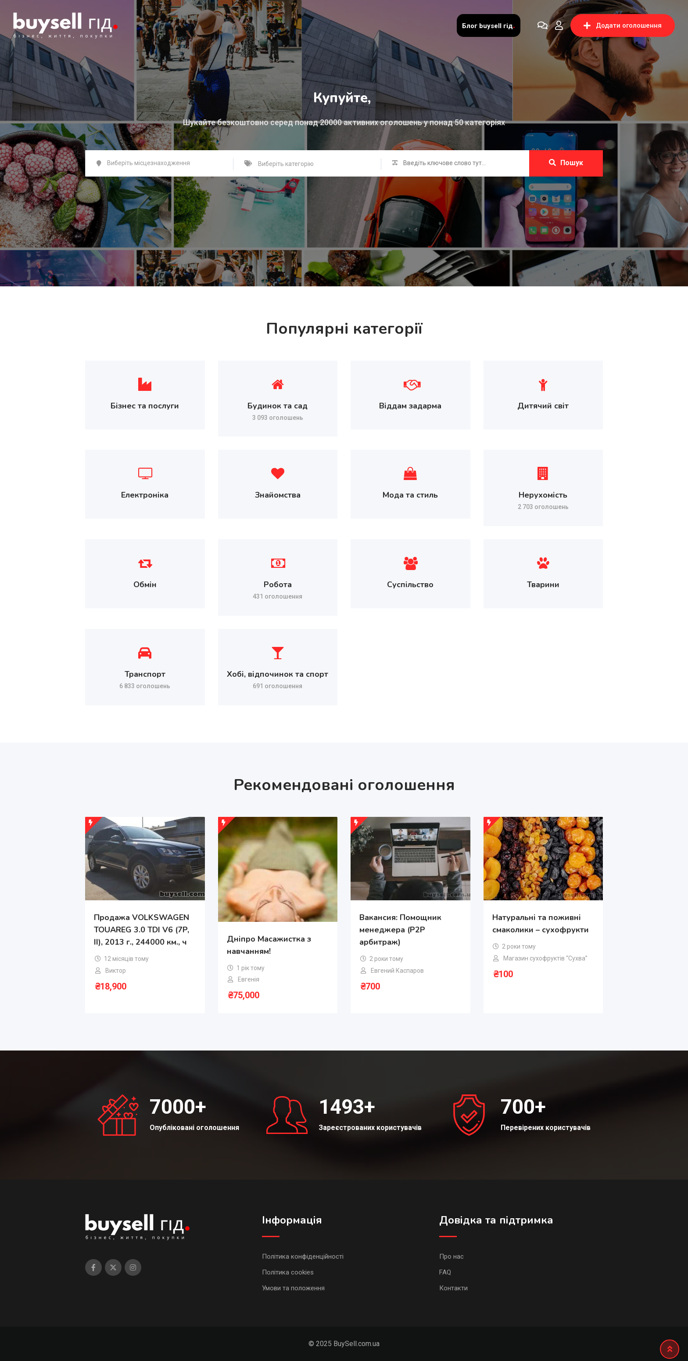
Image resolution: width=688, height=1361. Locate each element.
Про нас (451, 1256)
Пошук (566, 163)
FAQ (445, 1272)
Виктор (115, 970)
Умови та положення (293, 1288)
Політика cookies (288, 1272)
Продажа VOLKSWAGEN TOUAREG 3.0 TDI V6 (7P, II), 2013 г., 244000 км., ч (141, 930)
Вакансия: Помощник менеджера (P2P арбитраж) (400, 930)
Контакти (453, 1288)
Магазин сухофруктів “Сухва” (545, 958)
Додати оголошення (623, 25)
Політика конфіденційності (303, 1256)
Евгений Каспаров (397, 970)
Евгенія (248, 979)
